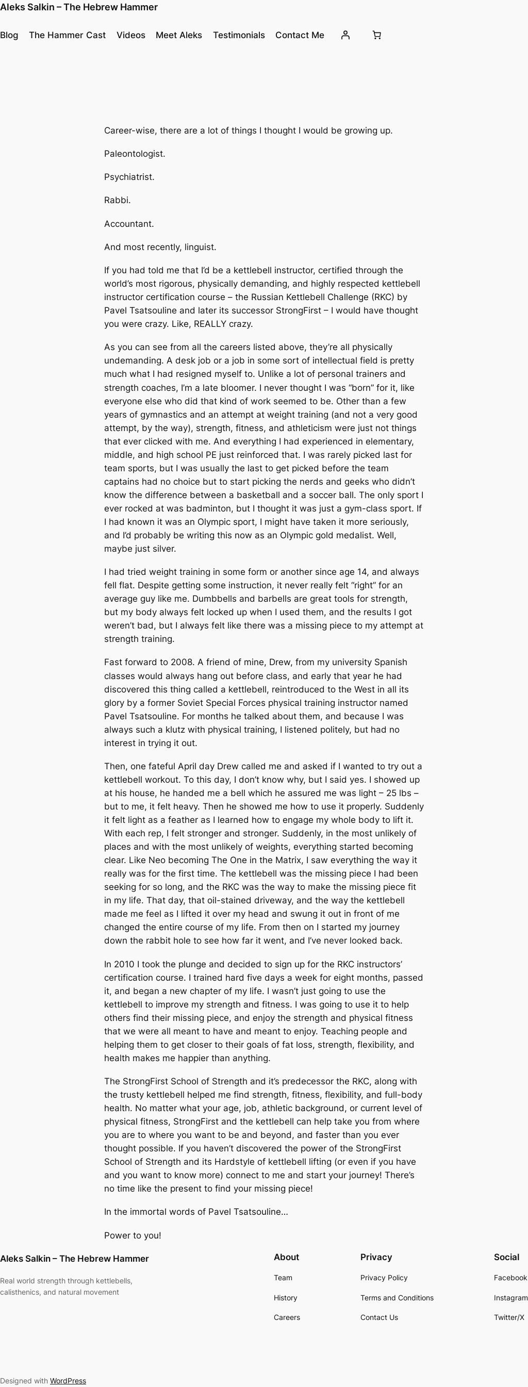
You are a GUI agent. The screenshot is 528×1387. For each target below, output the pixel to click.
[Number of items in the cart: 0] (377, 35)
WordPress (68, 1380)
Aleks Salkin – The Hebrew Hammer (79, 7)
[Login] (345, 35)
